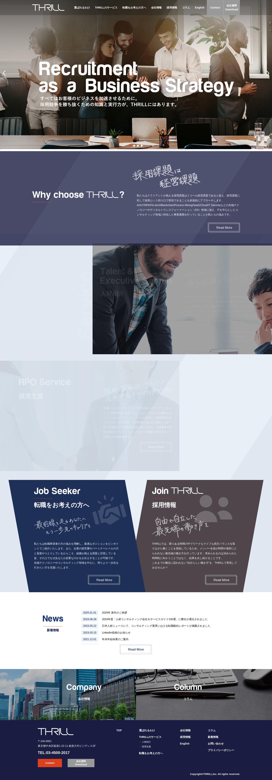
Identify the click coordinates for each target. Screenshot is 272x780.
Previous (6, 74)
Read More (104, 588)
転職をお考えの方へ (134, 7)
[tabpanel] (136, 74)
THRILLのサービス (106, 7)
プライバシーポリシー (221, 750)
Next (265, 74)
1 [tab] (130, 146)
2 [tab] (134, 146)
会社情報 (156, 7)
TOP (119, 730)
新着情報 (213, 736)
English (200, 7)
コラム (186, 7)
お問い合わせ (216, 743)
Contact (215, 7)
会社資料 (231, 8)
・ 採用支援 (145, 746)
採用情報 (172, 7)
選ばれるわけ (82, 7)
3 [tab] (138, 146)
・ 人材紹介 (145, 742)
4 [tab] (142, 146)
